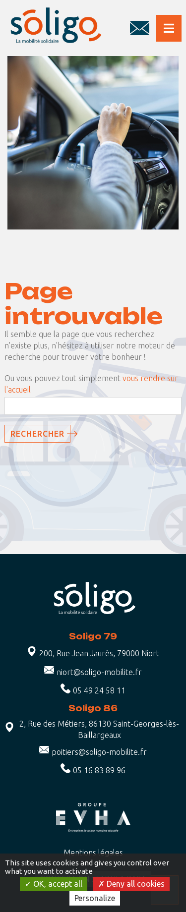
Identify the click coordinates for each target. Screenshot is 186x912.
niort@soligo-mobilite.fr (99, 672)
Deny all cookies (131, 883)
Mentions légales (93, 852)
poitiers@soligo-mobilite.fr (99, 751)
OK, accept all (53, 883)
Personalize (94, 898)
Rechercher (37, 433)
